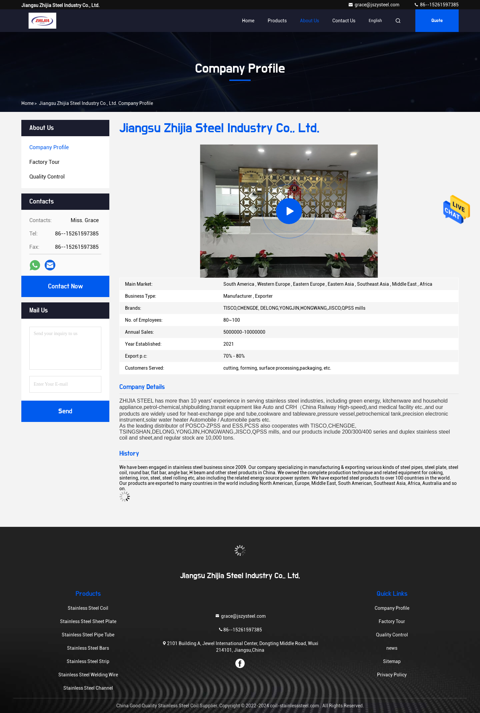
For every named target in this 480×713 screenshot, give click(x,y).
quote (437, 20)
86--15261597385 (436, 4)
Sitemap (392, 661)
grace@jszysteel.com (374, 4)
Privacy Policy (392, 674)
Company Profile (392, 608)
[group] (289, 211)
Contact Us (343, 20)
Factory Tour (392, 621)
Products (277, 20)
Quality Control (392, 634)
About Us (309, 20)
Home (248, 20)
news (391, 648)
